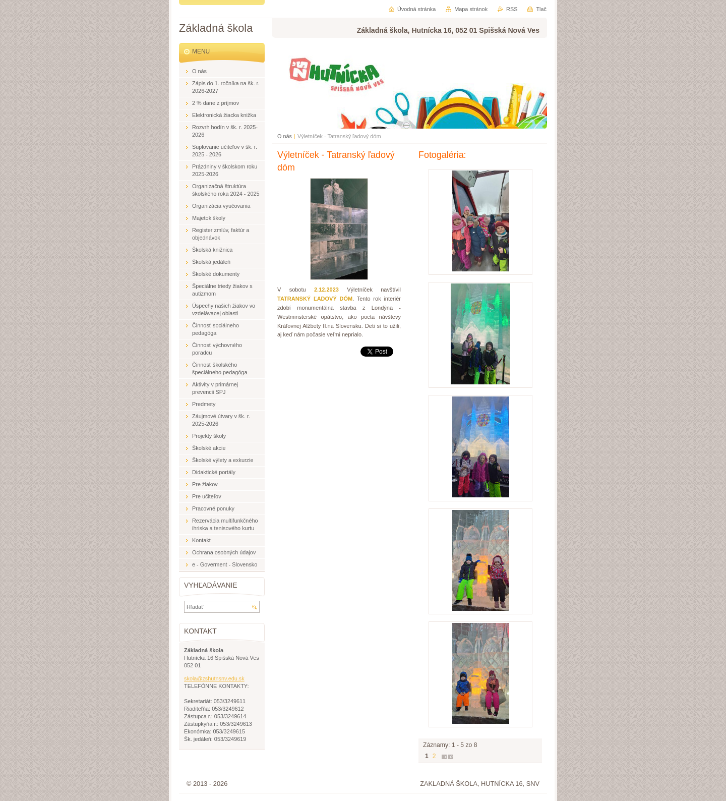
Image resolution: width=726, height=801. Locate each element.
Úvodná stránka (416, 9)
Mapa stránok (471, 9)
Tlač (541, 9)
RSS (511, 9)
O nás (284, 136)
